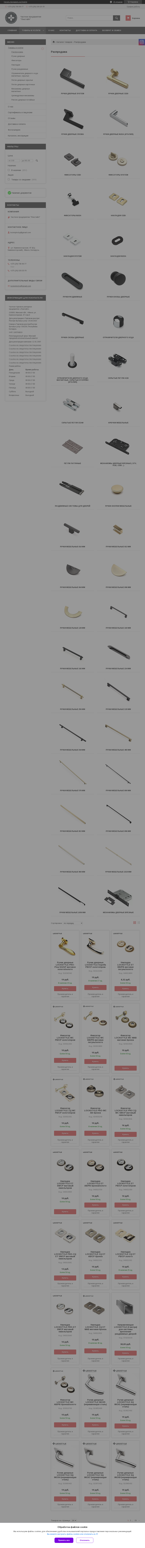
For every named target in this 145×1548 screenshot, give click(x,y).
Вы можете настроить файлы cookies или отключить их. (71, 1534)
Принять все (64, 1540)
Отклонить (85, 1540)
